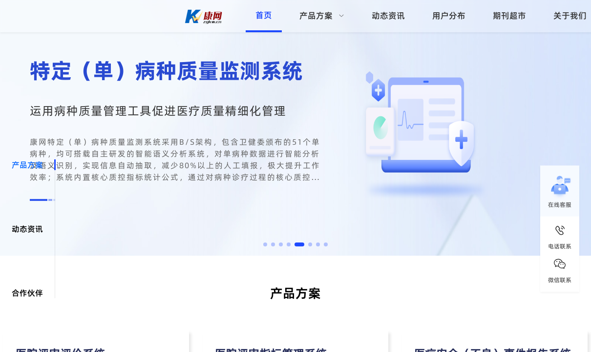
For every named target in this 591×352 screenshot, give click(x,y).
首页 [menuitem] (263, 15)
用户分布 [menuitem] (448, 16)
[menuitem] (322, 16)
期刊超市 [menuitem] (509, 16)
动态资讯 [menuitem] (388, 16)
